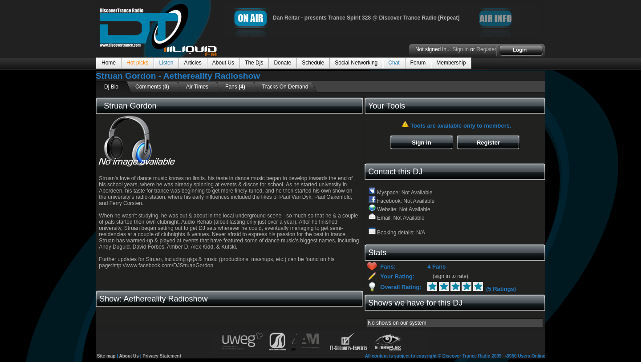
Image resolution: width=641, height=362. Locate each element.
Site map (106, 356)
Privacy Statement (161, 356)
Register (486, 49)
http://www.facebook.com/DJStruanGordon (162, 265)
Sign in (460, 49)
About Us (128, 356)
